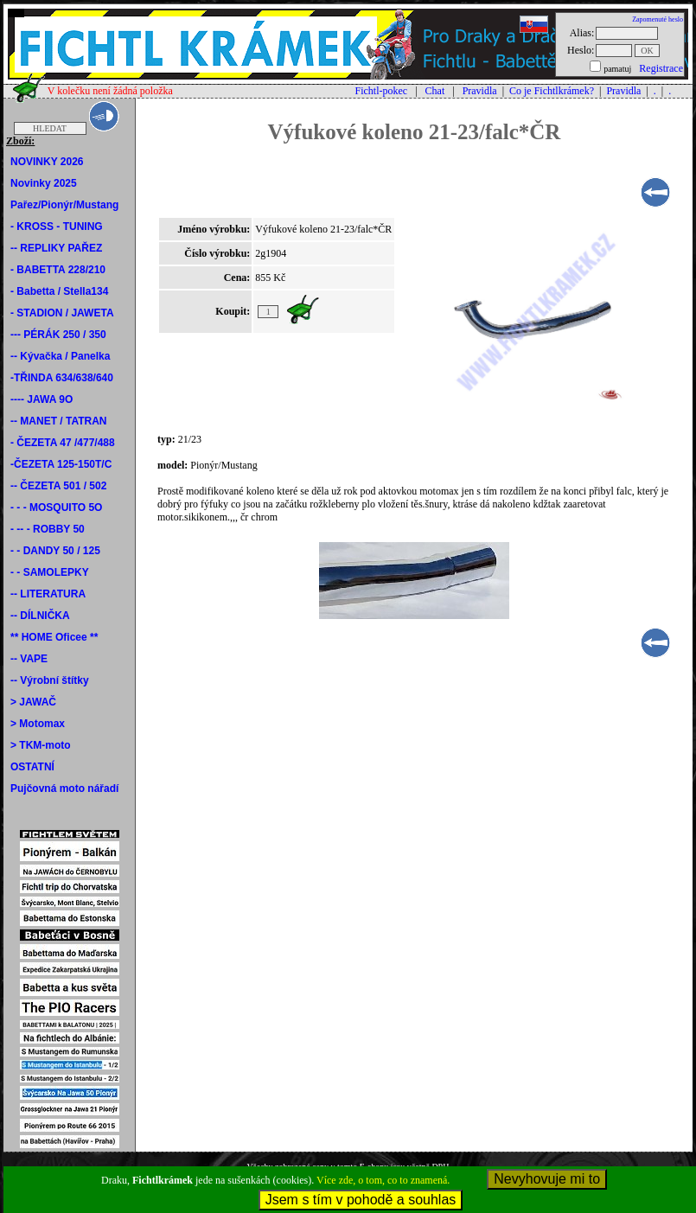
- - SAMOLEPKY (49, 572)
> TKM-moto (40, 745)
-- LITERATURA (48, 594)
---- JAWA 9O (41, 399)
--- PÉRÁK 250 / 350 (58, 335)
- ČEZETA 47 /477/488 (62, 443)
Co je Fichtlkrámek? (551, 91)
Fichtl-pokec (380, 91)
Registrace (661, 68)
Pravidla (480, 91)
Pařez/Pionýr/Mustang (64, 205)
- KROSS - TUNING (56, 226)
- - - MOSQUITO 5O (56, 507)
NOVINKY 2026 (47, 162)
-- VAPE (29, 659)
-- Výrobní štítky (49, 680)
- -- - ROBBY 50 (47, 529)
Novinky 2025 (43, 183)
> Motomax (37, 724)
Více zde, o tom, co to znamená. (383, 1180)
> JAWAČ (33, 702)
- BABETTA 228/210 (57, 270)
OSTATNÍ (32, 767)
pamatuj (617, 68)
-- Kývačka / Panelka (60, 356)
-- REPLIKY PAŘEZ (56, 248)
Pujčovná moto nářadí (64, 788)
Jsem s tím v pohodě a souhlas (361, 1199)
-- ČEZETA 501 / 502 (58, 486)
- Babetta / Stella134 (59, 291)
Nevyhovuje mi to (547, 1179)
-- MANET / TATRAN (58, 421)
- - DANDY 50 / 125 (55, 551)
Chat (435, 91)
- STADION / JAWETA (62, 313)
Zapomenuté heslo (657, 19)
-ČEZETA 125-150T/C (61, 464)
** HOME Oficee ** (54, 637)
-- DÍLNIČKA (40, 616)
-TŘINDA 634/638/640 (61, 378)
